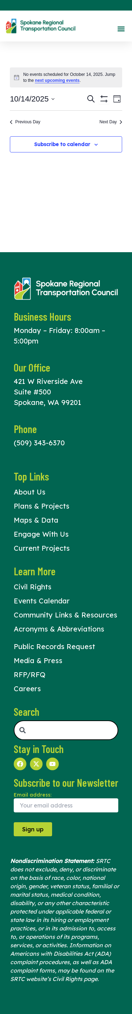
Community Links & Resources (65, 614)
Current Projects (42, 548)
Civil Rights (32, 586)
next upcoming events (57, 80)
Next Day (111, 121)
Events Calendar (42, 600)
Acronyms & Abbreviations (59, 628)
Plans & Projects (41, 506)
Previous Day (25, 121)
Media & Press (38, 660)
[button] (121, 28)
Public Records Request (54, 646)
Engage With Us (41, 534)
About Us (29, 492)
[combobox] (66, 730)
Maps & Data (36, 520)
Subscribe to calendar (62, 144)
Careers (27, 688)
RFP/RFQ (29, 674)
